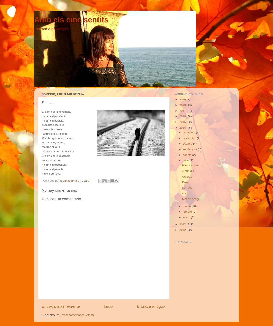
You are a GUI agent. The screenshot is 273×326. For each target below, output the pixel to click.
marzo (187, 206)
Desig (186, 182)
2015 (183, 121)
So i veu (187, 187)
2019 (183, 99)
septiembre (190, 149)
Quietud (187, 176)
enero (187, 217)
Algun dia (188, 170)
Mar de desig (190, 199)
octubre (188, 143)
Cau (184, 193)
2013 (183, 224)
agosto (187, 154)
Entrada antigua (151, 306)
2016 (183, 116)
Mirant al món (191, 165)
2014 (183, 127)
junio (186, 160)
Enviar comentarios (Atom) (77, 315)
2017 (183, 110)
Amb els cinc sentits (71, 19)
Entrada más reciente (61, 306)
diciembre (189, 132)
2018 (183, 105)
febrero (188, 211)
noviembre (190, 138)
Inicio (108, 306)
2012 (183, 230)
